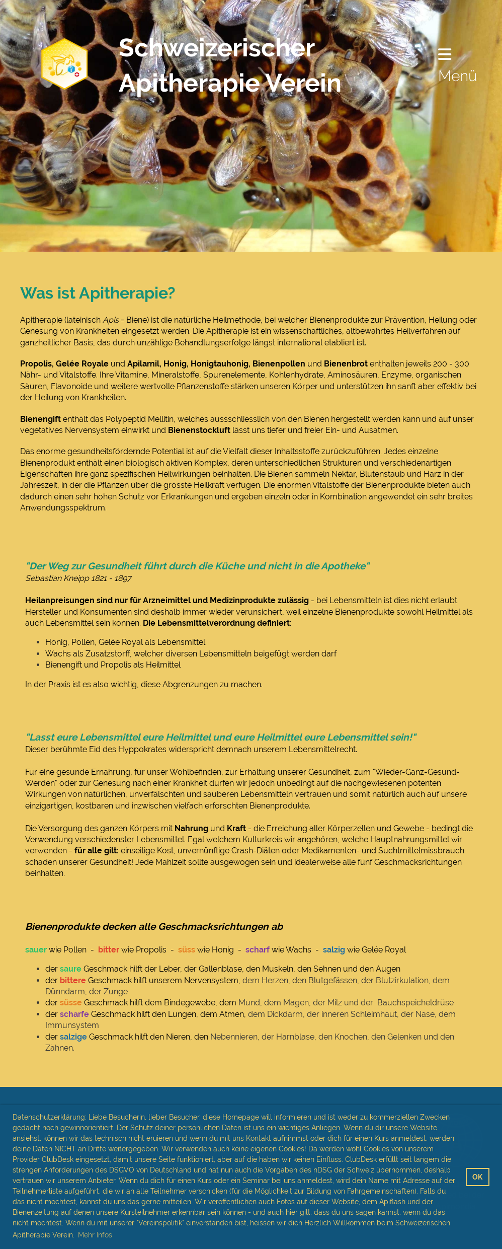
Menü (457, 66)
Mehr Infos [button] (95, 1235)
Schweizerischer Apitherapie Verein (230, 65)
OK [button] (477, 1176)
